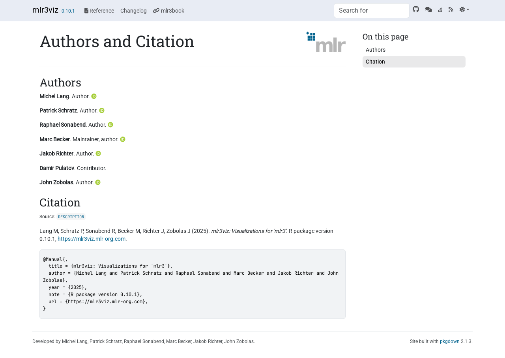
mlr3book (168, 10)
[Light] (464, 9)
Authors (375, 50)
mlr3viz (45, 10)
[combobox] (372, 10)
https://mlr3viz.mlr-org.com (91, 239)
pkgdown (450, 341)
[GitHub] (416, 9)
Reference (99, 10)
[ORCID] (94, 96)
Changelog (133, 10)
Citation (375, 61)
